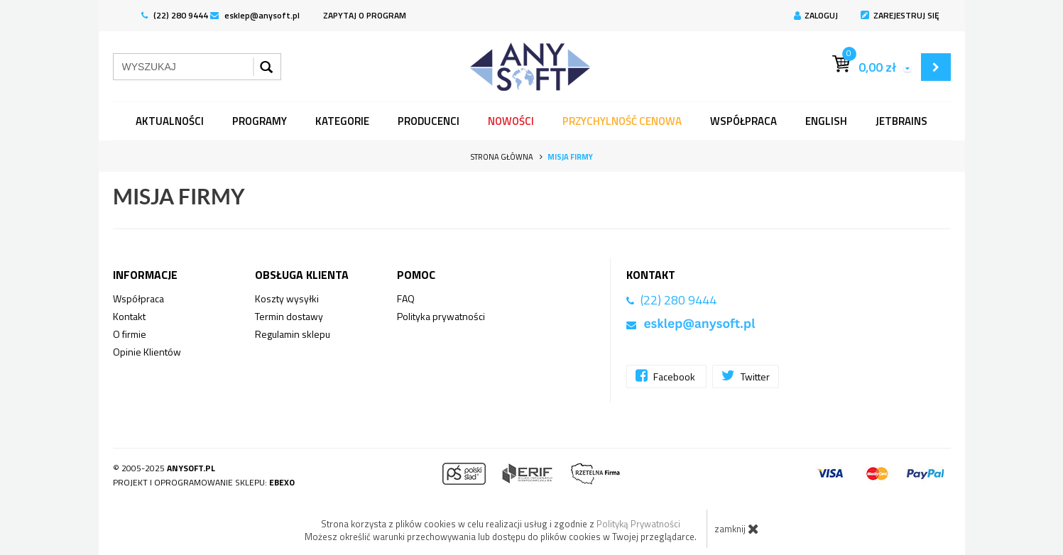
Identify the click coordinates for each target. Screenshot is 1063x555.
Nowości (511, 121)
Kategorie (342, 121)
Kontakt (129, 316)
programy (259, 121)
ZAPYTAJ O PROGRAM (364, 15)
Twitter (745, 376)
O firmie (129, 333)
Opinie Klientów (147, 351)
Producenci (428, 121)
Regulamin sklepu (292, 333)
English (826, 121)
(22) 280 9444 (174, 15)
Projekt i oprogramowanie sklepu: (204, 482)
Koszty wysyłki (287, 298)
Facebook (666, 376)
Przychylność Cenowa (622, 121)
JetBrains (901, 121)
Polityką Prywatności (638, 524)
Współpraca (743, 121)
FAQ (406, 298)
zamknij (736, 529)
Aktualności (170, 121)
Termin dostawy (289, 316)
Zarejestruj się (900, 15)
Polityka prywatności (441, 316)
